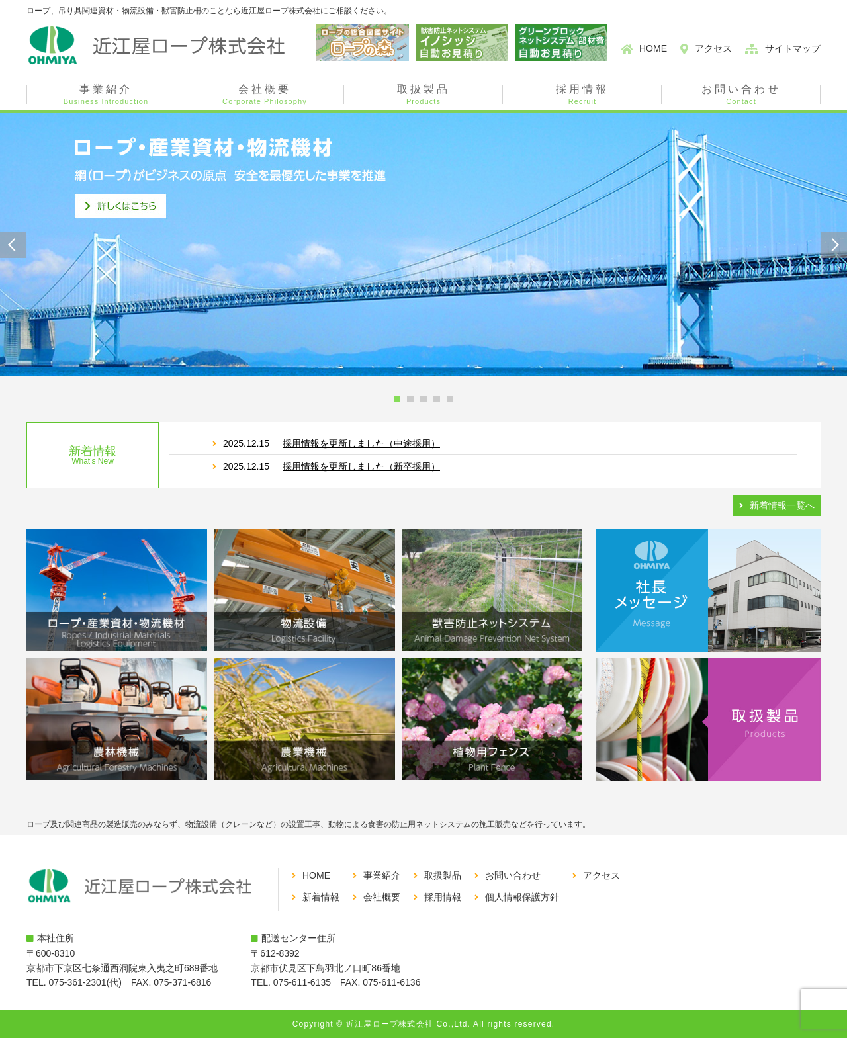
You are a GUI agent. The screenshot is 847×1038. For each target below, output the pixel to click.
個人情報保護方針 (522, 897)
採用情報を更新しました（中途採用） (361, 443)
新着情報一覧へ (782, 505)
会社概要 (264, 94)
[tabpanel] (423, 244)
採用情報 (582, 94)
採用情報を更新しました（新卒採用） (361, 466)
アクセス (713, 48)
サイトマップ (793, 48)
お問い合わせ (741, 94)
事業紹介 (105, 94)
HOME (653, 48)
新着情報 (320, 897)
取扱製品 (423, 94)
